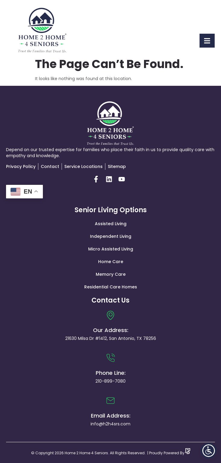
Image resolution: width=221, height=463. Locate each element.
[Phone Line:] (110, 357)
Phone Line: (111, 373)
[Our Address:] (110, 315)
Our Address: (110, 330)
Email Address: (110, 415)
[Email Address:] (110, 400)
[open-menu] (207, 40)
